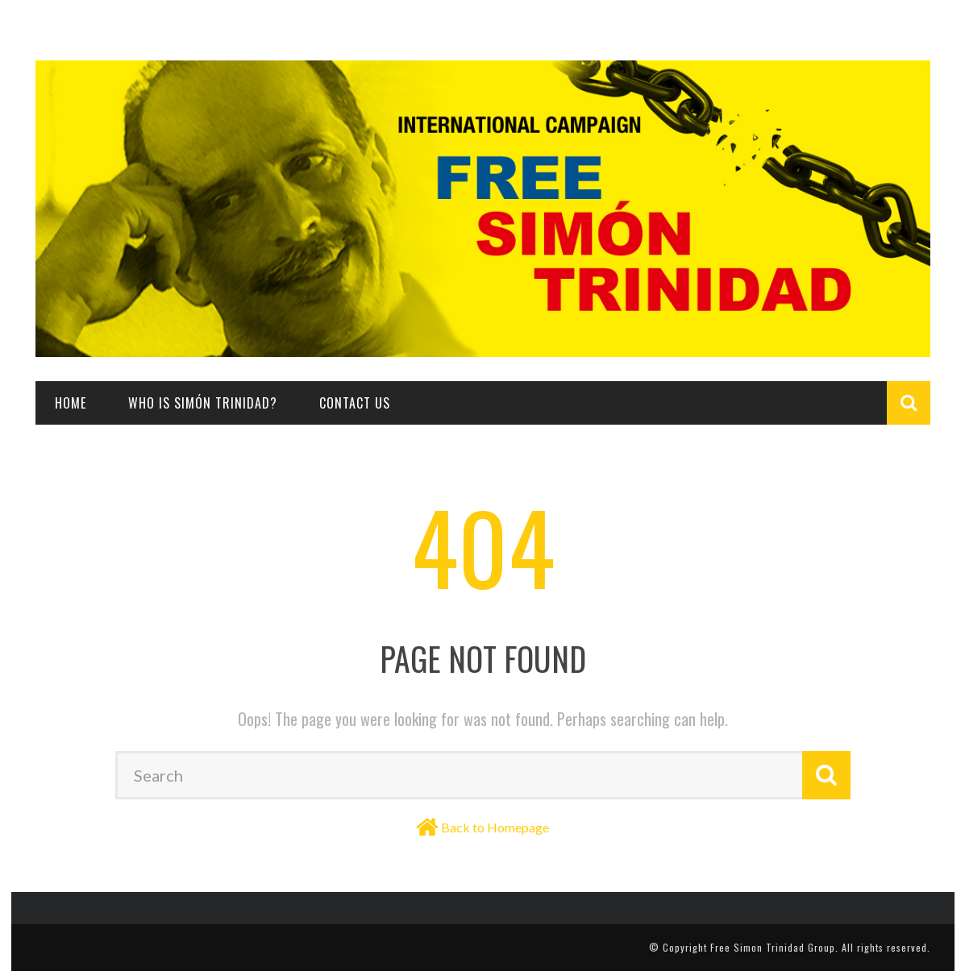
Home (70, 403)
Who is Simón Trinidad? (202, 403)
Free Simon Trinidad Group (772, 947)
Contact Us (354, 403)
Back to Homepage (495, 827)
